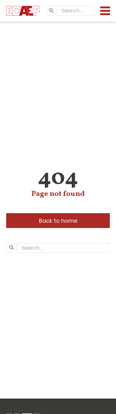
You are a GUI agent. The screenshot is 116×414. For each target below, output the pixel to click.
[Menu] (105, 11)
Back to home (58, 221)
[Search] (51, 11)
